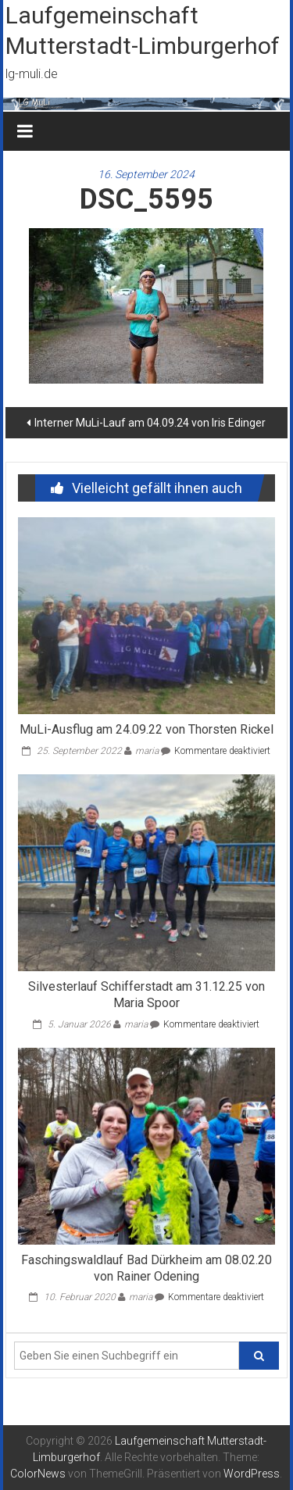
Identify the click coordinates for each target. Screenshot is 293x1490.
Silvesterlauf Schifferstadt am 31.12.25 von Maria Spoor (146, 994)
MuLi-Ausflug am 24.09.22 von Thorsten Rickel (146, 729)
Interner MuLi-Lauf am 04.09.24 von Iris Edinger (150, 422)
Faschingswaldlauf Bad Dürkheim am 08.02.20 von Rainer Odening (146, 1268)
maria (147, 750)
